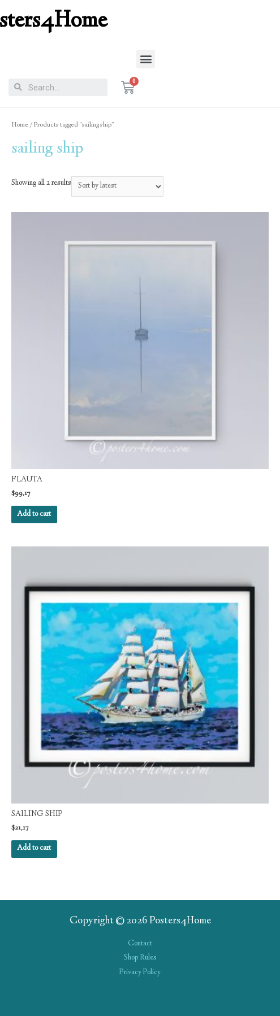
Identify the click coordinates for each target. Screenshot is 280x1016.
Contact (140, 944)
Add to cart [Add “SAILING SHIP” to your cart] (34, 848)
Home (19, 125)
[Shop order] (117, 186)
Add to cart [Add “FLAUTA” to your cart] (34, 514)
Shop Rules (140, 958)
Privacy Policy (140, 972)
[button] (145, 59)
